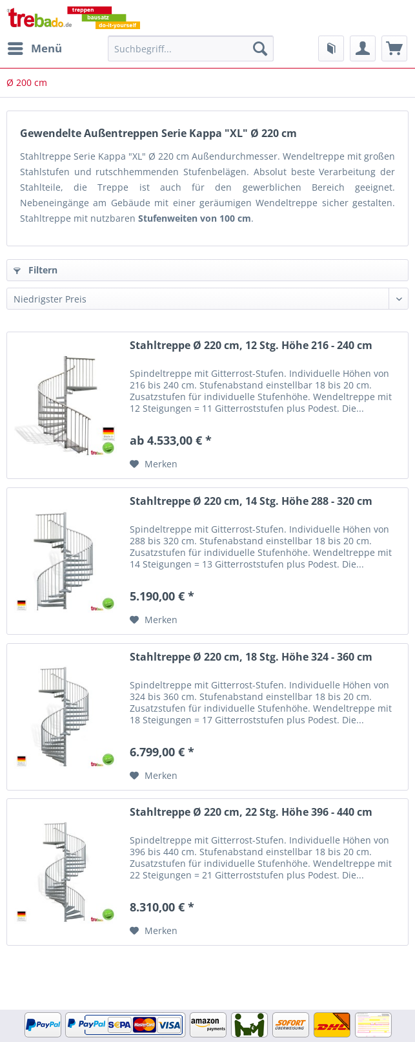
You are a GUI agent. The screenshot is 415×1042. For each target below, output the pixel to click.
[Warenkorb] (394, 48)
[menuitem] (34, 48)
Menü (35, 47)
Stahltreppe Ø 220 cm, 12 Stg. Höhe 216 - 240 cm (251, 345)
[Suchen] (260, 48)
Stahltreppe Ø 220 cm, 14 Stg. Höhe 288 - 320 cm (251, 501)
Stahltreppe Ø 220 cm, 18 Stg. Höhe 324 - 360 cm (251, 657)
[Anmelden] (363, 48)
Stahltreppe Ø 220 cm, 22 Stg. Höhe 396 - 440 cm (251, 812)
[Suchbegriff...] (191, 48)
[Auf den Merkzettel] (153, 464)
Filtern (35, 270)
